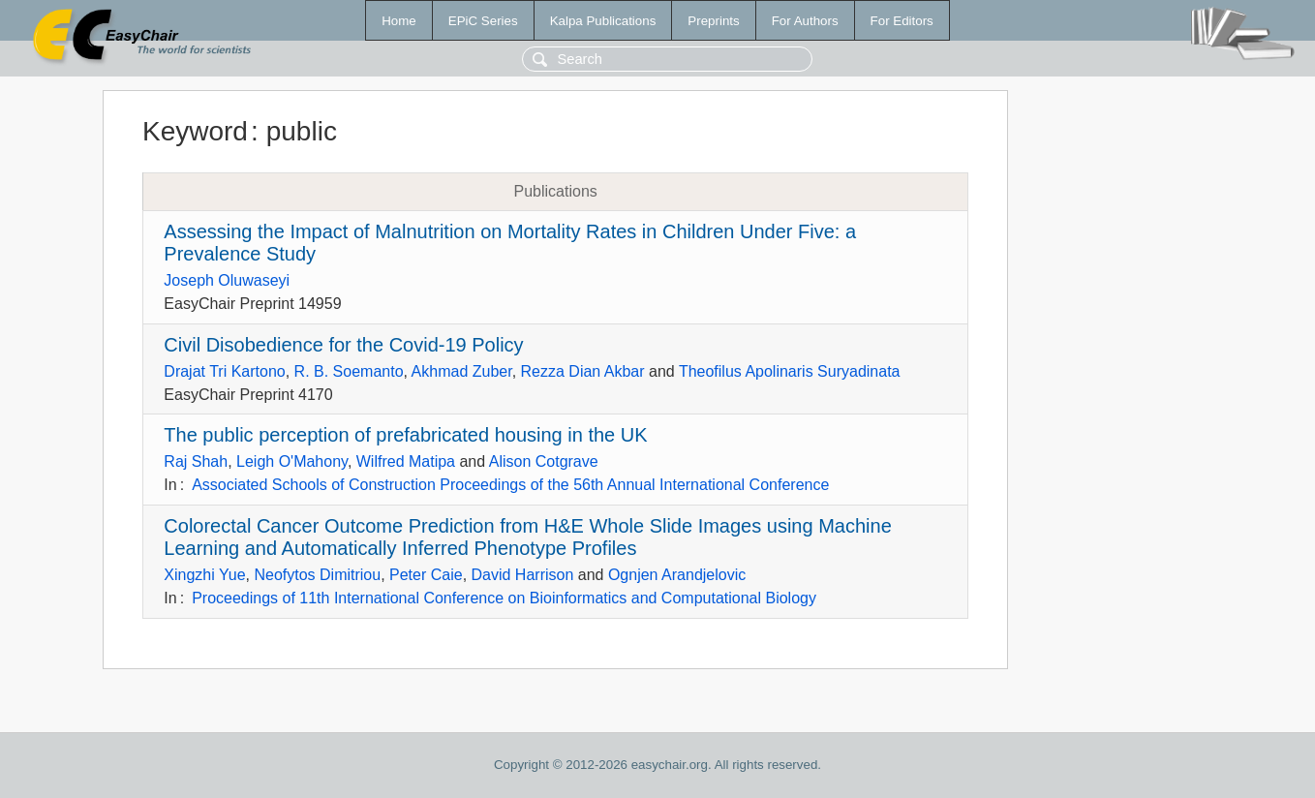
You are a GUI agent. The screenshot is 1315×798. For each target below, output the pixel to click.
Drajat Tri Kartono (224, 371)
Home (399, 21)
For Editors (902, 21)
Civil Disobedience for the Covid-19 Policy (343, 344)
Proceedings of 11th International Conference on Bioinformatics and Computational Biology (504, 598)
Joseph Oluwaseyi (227, 280)
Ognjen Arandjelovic (677, 575)
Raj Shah (196, 461)
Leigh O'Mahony (292, 461)
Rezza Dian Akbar (583, 371)
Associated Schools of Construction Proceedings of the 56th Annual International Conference (510, 484)
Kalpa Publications (603, 21)
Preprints (713, 21)
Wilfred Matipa (405, 461)
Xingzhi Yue (204, 575)
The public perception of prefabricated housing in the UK (405, 434)
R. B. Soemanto (349, 371)
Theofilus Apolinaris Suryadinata (790, 371)
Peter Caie (426, 575)
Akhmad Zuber (462, 371)
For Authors (805, 21)
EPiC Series (483, 21)
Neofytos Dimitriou (317, 575)
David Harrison (523, 575)
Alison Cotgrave (543, 461)
